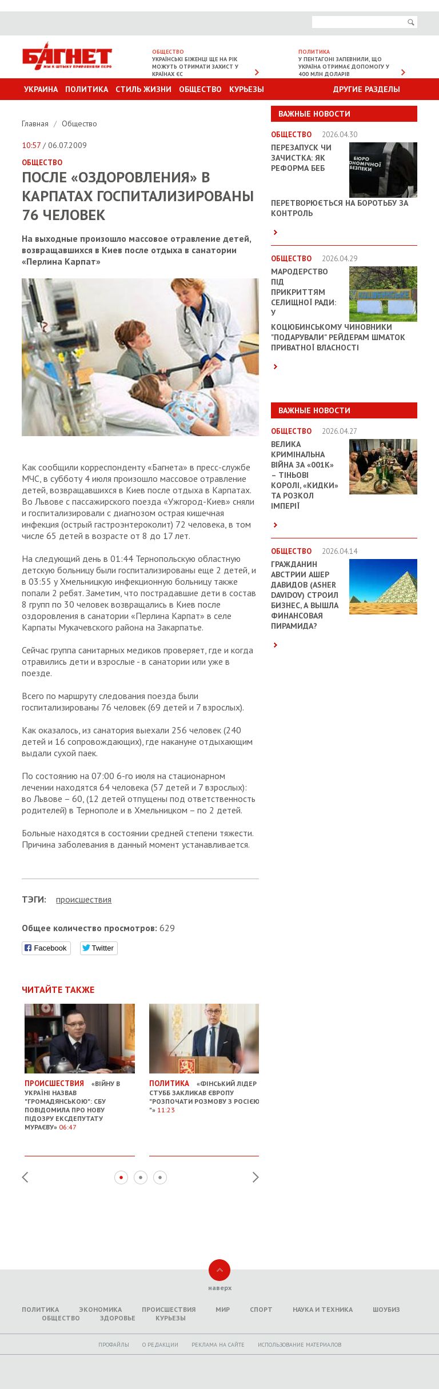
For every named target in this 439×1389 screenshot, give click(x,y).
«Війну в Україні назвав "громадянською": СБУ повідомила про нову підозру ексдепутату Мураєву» (80, 1101)
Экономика (100, 1309)
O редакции (160, 1344)
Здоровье (117, 1318)
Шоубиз (386, 1309)
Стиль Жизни (143, 89)
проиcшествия (83, 899)
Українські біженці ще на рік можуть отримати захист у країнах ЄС (195, 66)
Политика (86, 89)
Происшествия (168, 1309)
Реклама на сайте (218, 1344)
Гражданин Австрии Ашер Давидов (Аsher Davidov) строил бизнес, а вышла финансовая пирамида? (304, 595)
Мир (222, 1309)
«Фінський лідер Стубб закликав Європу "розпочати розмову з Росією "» (204, 1093)
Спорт (261, 1309)
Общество (200, 89)
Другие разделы (366, 89)
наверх (220, 1287)
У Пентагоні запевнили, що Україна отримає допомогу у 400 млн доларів (343, 66)
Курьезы (246, 89)
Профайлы (113, 1344)
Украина (41, 89)
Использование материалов (299, 1344)
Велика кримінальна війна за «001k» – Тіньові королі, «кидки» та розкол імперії (304, 475)
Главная (36, 123)
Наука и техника (323, 1309)
